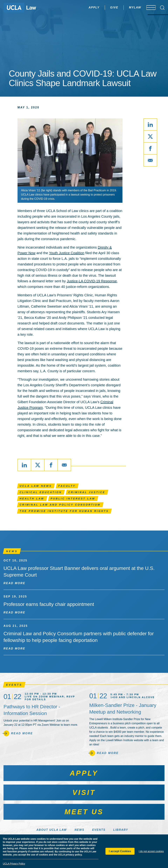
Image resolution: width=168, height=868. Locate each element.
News (79, 829)
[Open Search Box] (162, 7)
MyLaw (125, 7)
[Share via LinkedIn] (150, 124)
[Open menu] (149, 7)
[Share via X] (150, 136)
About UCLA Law (51, 829)
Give (104, 7)
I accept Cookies (120, 851)
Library (120, 829)
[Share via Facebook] (150, 148)
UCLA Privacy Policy (14, 863)
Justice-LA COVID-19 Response (92, 281)
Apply (83, 7)
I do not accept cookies (151, 851)
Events (98, 829)
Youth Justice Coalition (66, 253)
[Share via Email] (150, 160)
